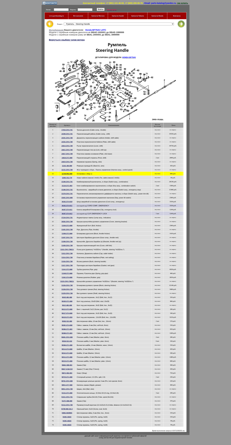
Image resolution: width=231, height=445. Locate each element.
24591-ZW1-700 (66, 138)
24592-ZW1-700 (66, 142)
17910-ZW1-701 (66, 130)
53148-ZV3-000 (67, 273)
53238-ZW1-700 (66, 289)
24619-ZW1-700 (66, 162)
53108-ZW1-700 (66, 241)
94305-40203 (67, 421)
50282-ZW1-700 (66, 221)
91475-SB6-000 (67, 401)
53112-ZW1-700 (67, 253)
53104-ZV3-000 (67, 225)
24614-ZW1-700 (66, 146)
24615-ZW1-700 (66, 150)
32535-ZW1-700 (66, 170)
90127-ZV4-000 (67, 313)
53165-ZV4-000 (67, 277)
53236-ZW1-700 (66, 285)
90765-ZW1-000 (66, 381)
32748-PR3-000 (67, 174)
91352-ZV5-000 (67, 393)
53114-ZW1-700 (67, 257)
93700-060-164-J (67, 409)
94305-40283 (67, 425)
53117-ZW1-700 (67, 265)
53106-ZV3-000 (67, 233)
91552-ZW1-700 (66, 405)
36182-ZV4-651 (67, 205)
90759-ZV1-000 (67, 377)
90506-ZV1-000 (67, 345)
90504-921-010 (67, 341)
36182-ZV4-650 (67, 201)
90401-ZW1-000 (66, 337)
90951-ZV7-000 (67, 385)
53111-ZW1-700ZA (67, 249)
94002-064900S (67, 413)
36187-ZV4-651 (67, 209)
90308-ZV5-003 (67, 333)
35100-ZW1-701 (66, 181)
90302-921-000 (67, 321)
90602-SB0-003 (67, 365)
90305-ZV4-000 (67, 325)
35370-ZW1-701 (66, 193)
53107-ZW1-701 (66, 237)
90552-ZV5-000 (67, 357)
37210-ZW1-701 (66, 217)
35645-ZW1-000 (66, 197)
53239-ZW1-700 (66, 293)
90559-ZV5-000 (67, 361)
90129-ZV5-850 (67, 317)
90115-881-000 (67, 305)
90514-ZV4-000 (67, 349)
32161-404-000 (67, 166)
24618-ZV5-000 (67, 158)
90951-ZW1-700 (66, 389)
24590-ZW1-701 (66, 134)
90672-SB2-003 (67, 373)
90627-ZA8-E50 (67, 369)
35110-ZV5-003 (67, 185)
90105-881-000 (67, 297)
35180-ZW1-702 (66, 189)
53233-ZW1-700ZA (67, 281)
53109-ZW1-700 (66, 245)
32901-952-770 (67, 178)
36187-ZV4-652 (67, 213)
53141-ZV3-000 (67, 269)
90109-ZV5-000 (67, 301)
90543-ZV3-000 (67, 353)
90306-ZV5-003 (67, 329)
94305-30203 (67, 417)
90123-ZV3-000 (67, 309)
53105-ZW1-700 (66, 229)
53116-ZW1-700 (67, 261)
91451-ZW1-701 (66, 397)
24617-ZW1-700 (66, 154)
